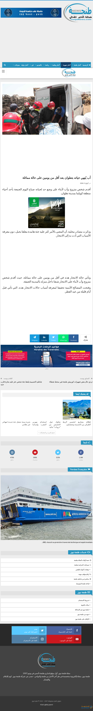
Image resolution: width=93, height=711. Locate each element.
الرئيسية (86, 65)
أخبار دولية (24, 65)
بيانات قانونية (85, 605)
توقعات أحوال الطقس (82, 570)
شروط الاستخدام (83, 600)
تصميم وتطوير (48, 704)
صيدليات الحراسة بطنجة (82, 565)
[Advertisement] (46, 41)
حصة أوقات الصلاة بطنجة (82, 560)
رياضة (47, 65)
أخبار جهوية (66, 65)
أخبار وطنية (56, 65)
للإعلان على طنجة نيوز (82, 619)
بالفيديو (39, 65)
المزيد (18, 65)
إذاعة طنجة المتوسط (82, 584)
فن (32, 65)
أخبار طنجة (77, 65)
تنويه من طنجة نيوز (83, 614)
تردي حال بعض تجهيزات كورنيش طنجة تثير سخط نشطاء (70, 382)
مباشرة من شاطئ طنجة (82, 579)
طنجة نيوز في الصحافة (82, 610)
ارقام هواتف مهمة (85, 574)
